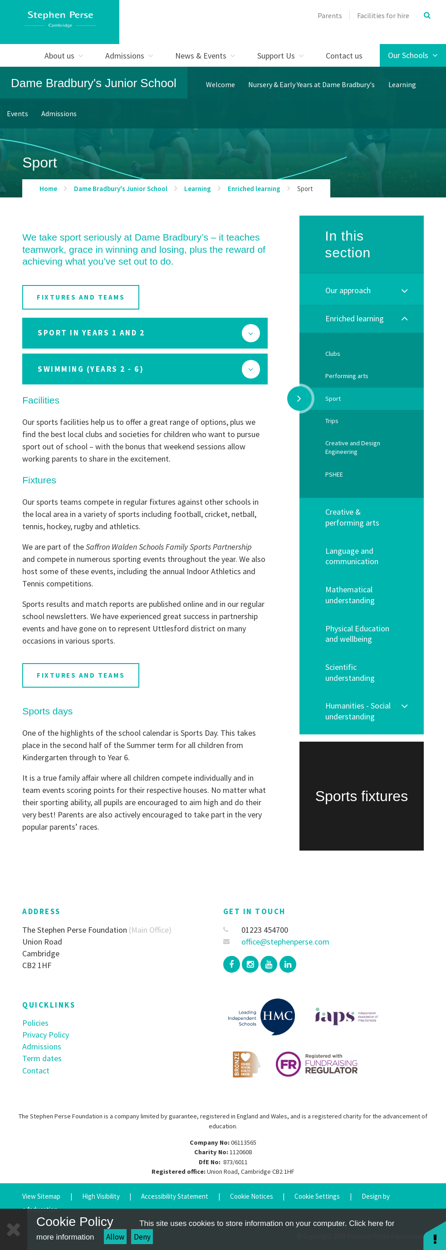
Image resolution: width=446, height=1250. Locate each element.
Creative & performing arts (352, 517)
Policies (35, 1023)
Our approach (348, 290)
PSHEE (334, 474)
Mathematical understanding (350, 594)
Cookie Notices (251, 1196)
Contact (35, 1070)
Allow (115, 1237)
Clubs (332, 353)
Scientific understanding (350, 672)
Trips (331, 421)
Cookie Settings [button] (317, 1196)
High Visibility (101, 1196)
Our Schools (413, 55)
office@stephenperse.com (276, 941)
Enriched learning (254, 188)
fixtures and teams (81, 297)
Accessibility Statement (174, 1196)
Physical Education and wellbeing (357, 634)
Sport (305, 188)
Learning (197, 188)
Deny (142, 1237)
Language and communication (351, 556)
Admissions (41, 1046)
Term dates (42, 1058)
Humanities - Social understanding (358, 711)
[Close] (13, 1229)
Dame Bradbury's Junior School (93, 83)
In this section (348, 244)
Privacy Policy (45, 1034)
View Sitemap (41, 1196)
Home (48, 188)
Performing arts (346, 376)
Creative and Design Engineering (352, 447)
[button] (434, 1235)
